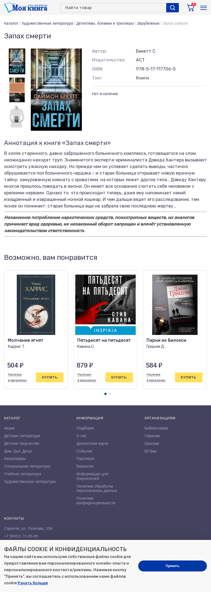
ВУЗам (151, 451)
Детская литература (22, 436)
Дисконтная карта (92, 443)
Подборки (85, 428)
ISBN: (97, 69)
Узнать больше (33, 583)
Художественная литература (47, 23)
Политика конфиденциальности (95, 500)
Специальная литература (27, 466)
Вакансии (84, 466)
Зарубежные (148, 23)
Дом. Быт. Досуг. (18, 451)
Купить (50, 377)
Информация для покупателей (92, 476)
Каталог (11, 23)
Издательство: (109, 59)
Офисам (152, 436)
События (84, 451)
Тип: (97, 78)
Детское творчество (21, 443)
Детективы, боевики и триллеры (105, 23)
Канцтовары (15, 458)
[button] (105, 394)
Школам (152, 443)
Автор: (99, 51)
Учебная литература (22, 474)
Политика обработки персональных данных (96, 488)
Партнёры (85, 458)
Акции (9, 428)
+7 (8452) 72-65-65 (21, 536)
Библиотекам (156, 428)
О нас (81, 436)
